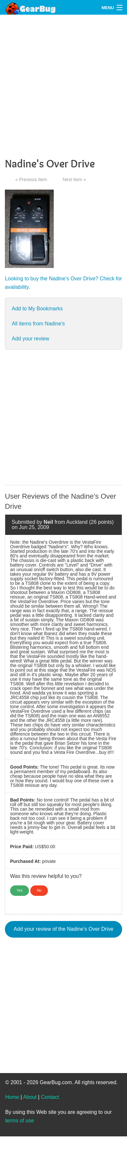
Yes (19, 890)
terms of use (19, 1120)
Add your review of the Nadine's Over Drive (63, 929)
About (30, 1097)
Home (12, 1097)
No (39, 890)
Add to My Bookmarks (37, 308)
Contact (50, 1097)
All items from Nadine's (38, 323)
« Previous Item (31, 179)
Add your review (30, 338)
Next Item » (74, 179)
